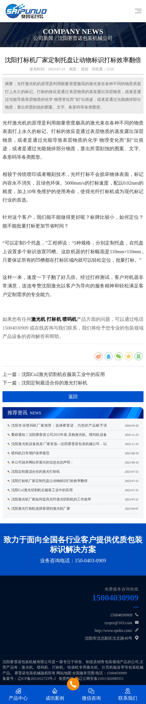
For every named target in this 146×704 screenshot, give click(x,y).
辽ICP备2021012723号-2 (36, 679)
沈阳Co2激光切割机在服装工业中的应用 (63, 374)
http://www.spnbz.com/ (113, 630)
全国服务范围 (83, 673)
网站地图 (63, 673)
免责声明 (66, 679)
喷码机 (69, 319)
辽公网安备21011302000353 (101, 679)
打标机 (54, 319)
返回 (73, 396)
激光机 (38, 319)
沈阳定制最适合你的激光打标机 (54, 382)
